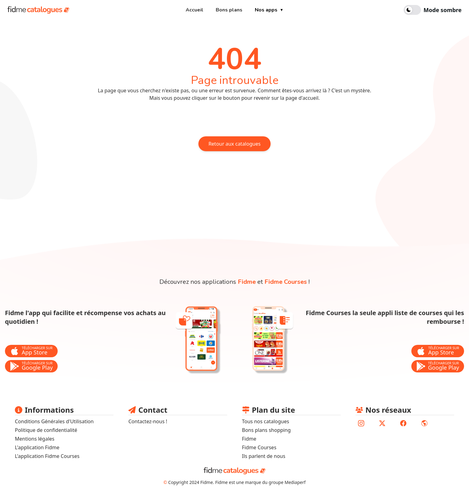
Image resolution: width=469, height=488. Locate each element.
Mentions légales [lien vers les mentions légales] (35, 438)
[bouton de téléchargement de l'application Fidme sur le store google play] (31, 366)
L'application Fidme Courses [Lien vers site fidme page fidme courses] (47, 456)
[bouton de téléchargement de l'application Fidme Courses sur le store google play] (437, 366)
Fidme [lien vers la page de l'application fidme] (247, 282)
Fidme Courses (259, 447)
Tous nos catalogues (265, 421)
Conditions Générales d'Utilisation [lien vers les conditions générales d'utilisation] (54, 421)
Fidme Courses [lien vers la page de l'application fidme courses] (285, 282)
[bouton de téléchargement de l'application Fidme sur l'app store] (31, 351)
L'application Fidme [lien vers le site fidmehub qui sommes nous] (37, 447)
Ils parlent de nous (263, 456)
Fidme (249, 438)
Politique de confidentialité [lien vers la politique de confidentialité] (46, 430)
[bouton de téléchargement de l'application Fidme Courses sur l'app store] (437, 351)
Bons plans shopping (266, 430)
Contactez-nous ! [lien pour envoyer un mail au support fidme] (147, 421)
